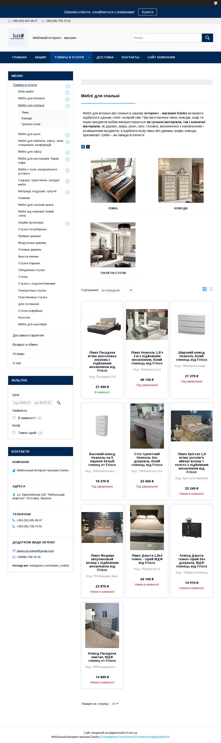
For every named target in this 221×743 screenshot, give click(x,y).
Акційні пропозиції (31, 222)
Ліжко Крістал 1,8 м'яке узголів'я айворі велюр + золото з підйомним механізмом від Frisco (191, 463)
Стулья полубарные (32, 229)
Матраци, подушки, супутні (37, 191)
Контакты (130, 57)
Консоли (24, 317)
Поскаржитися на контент (117, 736)
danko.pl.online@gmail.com (35, 550)
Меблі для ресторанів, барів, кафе (38, 160)
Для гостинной (28, 304)
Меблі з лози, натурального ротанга (37, 171)
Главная (19, 57)
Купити (147, 12)
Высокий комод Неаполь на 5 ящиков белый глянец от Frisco (102, 459)
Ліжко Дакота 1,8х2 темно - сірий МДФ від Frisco (147, 559)
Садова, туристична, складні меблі (38, 182)
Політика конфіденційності (152, 736)
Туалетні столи (113, 273)
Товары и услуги (69, 57)
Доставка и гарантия (28, 335)
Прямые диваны (29, 236)
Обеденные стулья (31, 270)
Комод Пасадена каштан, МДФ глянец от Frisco (102, 657)
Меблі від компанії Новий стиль (36, 213)
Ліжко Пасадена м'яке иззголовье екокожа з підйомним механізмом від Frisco (102, 361)
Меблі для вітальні (31, 98)
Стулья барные (29, 263)
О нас (17, 363)
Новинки (24, 198)
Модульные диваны (32, 242)
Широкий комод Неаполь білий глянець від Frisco (191, 356)
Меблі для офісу (30, 151)
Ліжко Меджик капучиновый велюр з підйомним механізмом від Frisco (102, 563)
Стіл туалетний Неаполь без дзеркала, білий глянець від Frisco (147, 459)
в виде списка (211, 290)
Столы (23, 276)
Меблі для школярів (32, 324)
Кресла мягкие (28, 256)
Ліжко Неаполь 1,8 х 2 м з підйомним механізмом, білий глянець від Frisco (147, 358)
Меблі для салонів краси (35, 204)
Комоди (180, 208)
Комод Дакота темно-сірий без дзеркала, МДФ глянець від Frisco (191, 561)
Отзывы (18, 354)
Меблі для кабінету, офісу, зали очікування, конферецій (40, 143)
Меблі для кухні (29, 134)
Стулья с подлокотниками (36, 283)
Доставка (105, 57)
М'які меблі (26, 91)
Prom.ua (132, 732)
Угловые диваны (29, 249)
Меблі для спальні (31, 105)
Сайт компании (161, 57)
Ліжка (113, 208)
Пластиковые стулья (32, 297)
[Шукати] (207, 38)
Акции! (40, 57)
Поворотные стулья (32, 290)
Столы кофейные (30, 310)
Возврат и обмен (25, 344)
